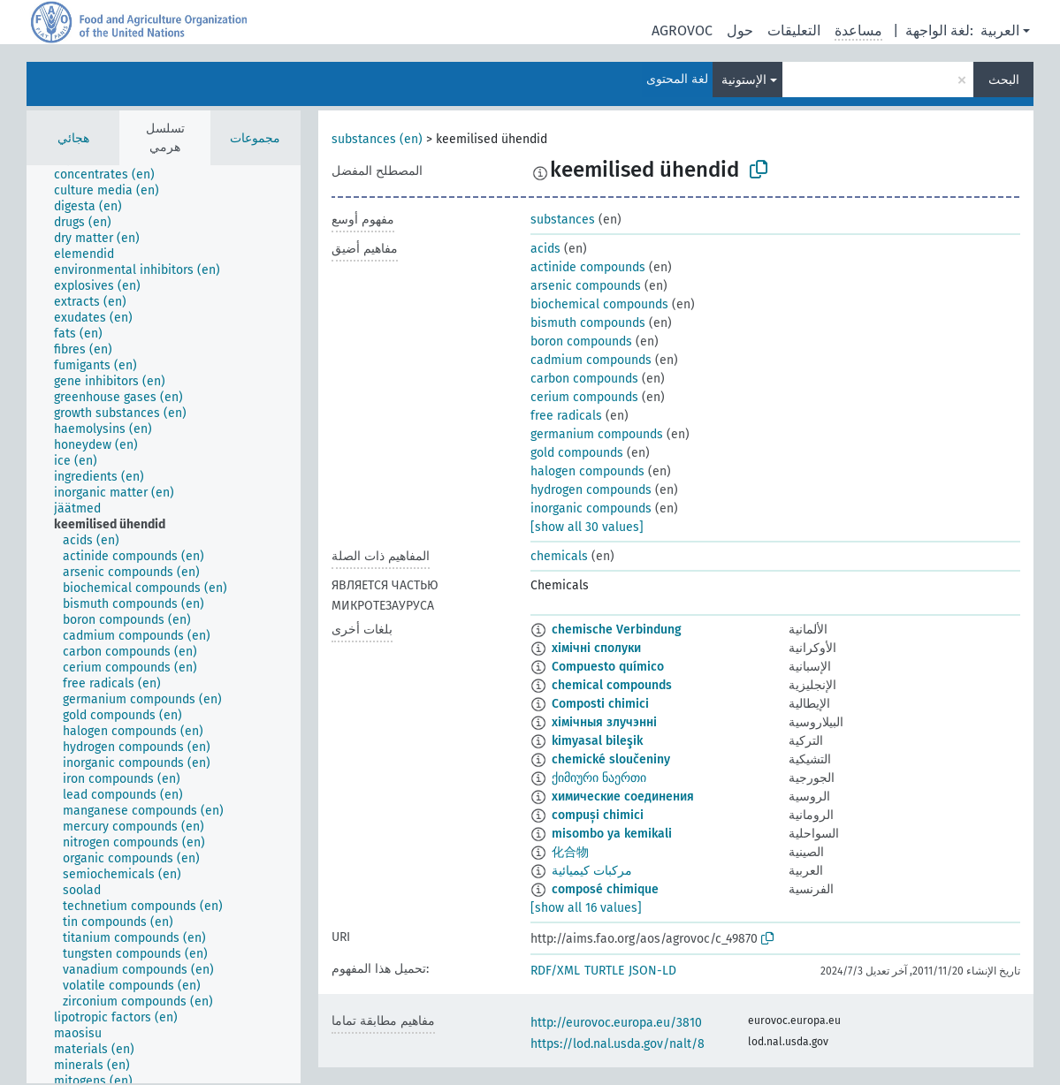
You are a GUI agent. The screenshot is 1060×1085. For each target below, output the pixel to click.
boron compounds (581, 341)
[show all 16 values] (586, 907)
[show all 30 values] (587, 527)
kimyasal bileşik (597, 740)
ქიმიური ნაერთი (599, 777)
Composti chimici (600, 703)
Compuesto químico (608, 666)
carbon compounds (584, 378)
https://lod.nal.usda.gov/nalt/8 (617, 1043)
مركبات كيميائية (592, 870)
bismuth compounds (587, 322)
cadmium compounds (591, 360)
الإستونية (743, 79)
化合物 (570, 852)
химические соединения (623, 796)
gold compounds (576, 452)
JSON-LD (652, 970)
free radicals (566, 415)
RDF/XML (555, 970)
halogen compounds (587, 471)
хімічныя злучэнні (604, 722)
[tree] (164, 624)
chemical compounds (612, 685)
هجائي (73, 138)
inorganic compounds (591, 508)
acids (545, 248)
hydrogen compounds (591, 489)
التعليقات (793, 30)
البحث (1003, 79)
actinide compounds (587, 267)
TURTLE (604, 970)
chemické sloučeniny (611, 759)
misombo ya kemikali (612, 833)
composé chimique (605, 889)
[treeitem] (112, 175)
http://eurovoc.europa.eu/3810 (616, 1022)
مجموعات (255, 138)
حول (740, 30)
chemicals (559, 556)
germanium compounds (596, 434)
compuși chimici (598, 815)
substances (562, 219)
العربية (999, 30)
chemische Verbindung (617, 629)
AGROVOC (682, 30)
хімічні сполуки (596, 648)
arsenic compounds (585, 285)
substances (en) (377, 139)
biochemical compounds (599, 304)
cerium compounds (584, 397)
